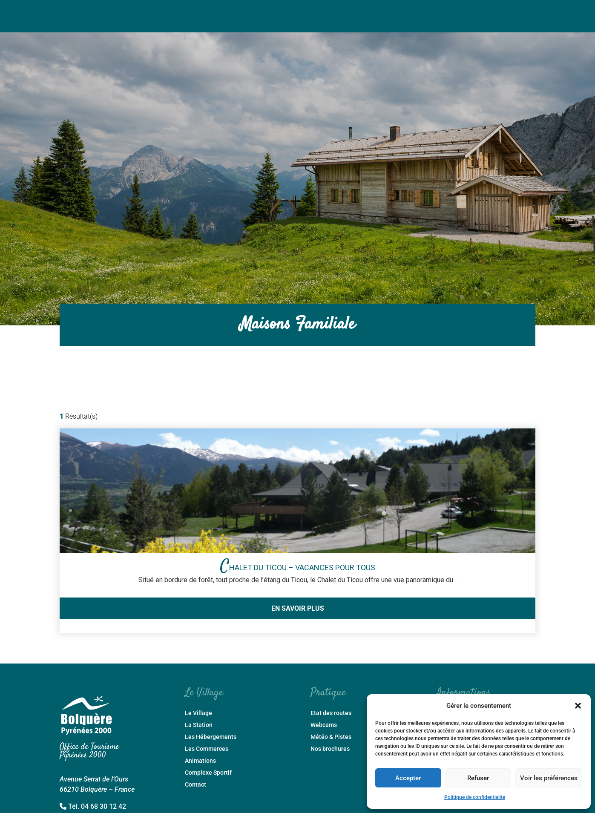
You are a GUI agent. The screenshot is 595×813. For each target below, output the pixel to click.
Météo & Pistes (330, 737)
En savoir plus (297, 608)
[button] (578, 705)
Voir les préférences (549, 778)
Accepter (408, 778)
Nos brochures (330, 749)
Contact (195, 784)
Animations (200, 761)
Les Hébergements (210, 737)
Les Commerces (206, 749)
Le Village (198, 713)
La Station (199, 725)
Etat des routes (330, 713)
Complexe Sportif (208, 773)
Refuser (478, 778)
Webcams (323, 725)
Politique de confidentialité (474, 797)
